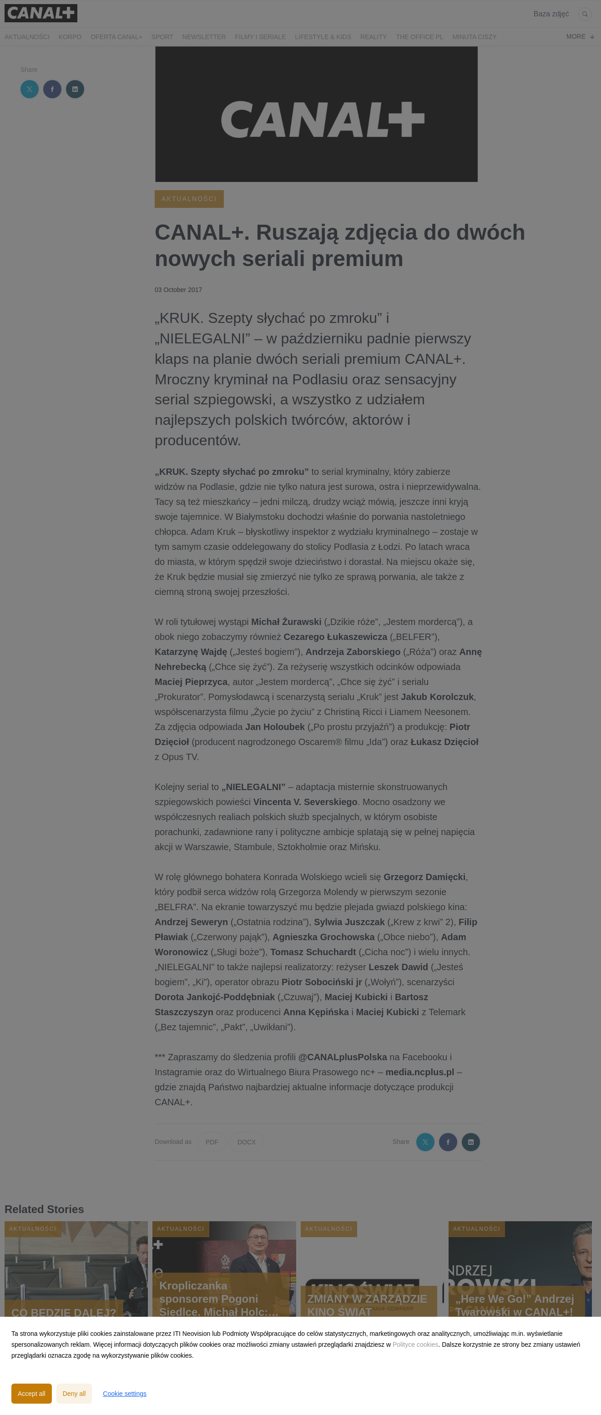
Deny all (74, 1393)
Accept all (31, 1393)
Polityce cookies (415, 1344)
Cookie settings (124, 1393)
